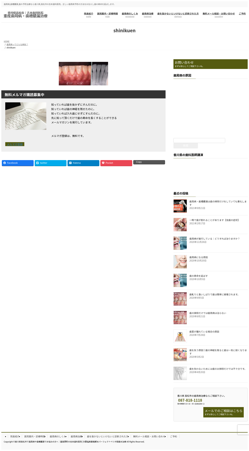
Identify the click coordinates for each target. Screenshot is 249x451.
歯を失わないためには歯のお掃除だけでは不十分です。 (218, 368)
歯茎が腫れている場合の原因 (204, 331)
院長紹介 (15, 436)
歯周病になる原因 (198, 257)
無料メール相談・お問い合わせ (149, 436)
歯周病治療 (76, 436)
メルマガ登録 (15, 144)
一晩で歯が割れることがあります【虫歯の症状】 (214, 220)
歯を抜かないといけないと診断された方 (107, 436)
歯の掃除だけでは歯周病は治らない (207, 313)
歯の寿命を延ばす (198, 275)
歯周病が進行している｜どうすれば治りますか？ (214, 238)
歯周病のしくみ (58, 436)
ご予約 (173, 436)
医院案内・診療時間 (34, 436)
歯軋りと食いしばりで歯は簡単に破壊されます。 (214, 294)
